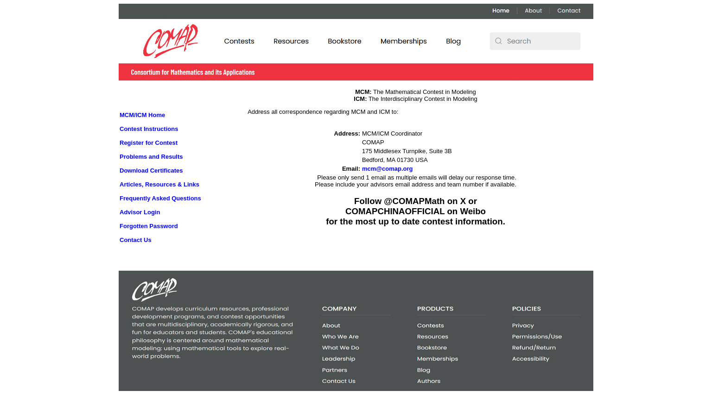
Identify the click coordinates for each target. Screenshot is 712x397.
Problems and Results (151, 156)
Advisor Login (140, 212)
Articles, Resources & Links (159, 184)
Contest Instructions (149, 128)
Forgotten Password (149, 226)
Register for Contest (149, 142)
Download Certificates (151, 170)
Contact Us (136, 239)
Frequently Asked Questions (160, 198)
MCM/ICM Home (142, 115)
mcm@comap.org (387, 168)
